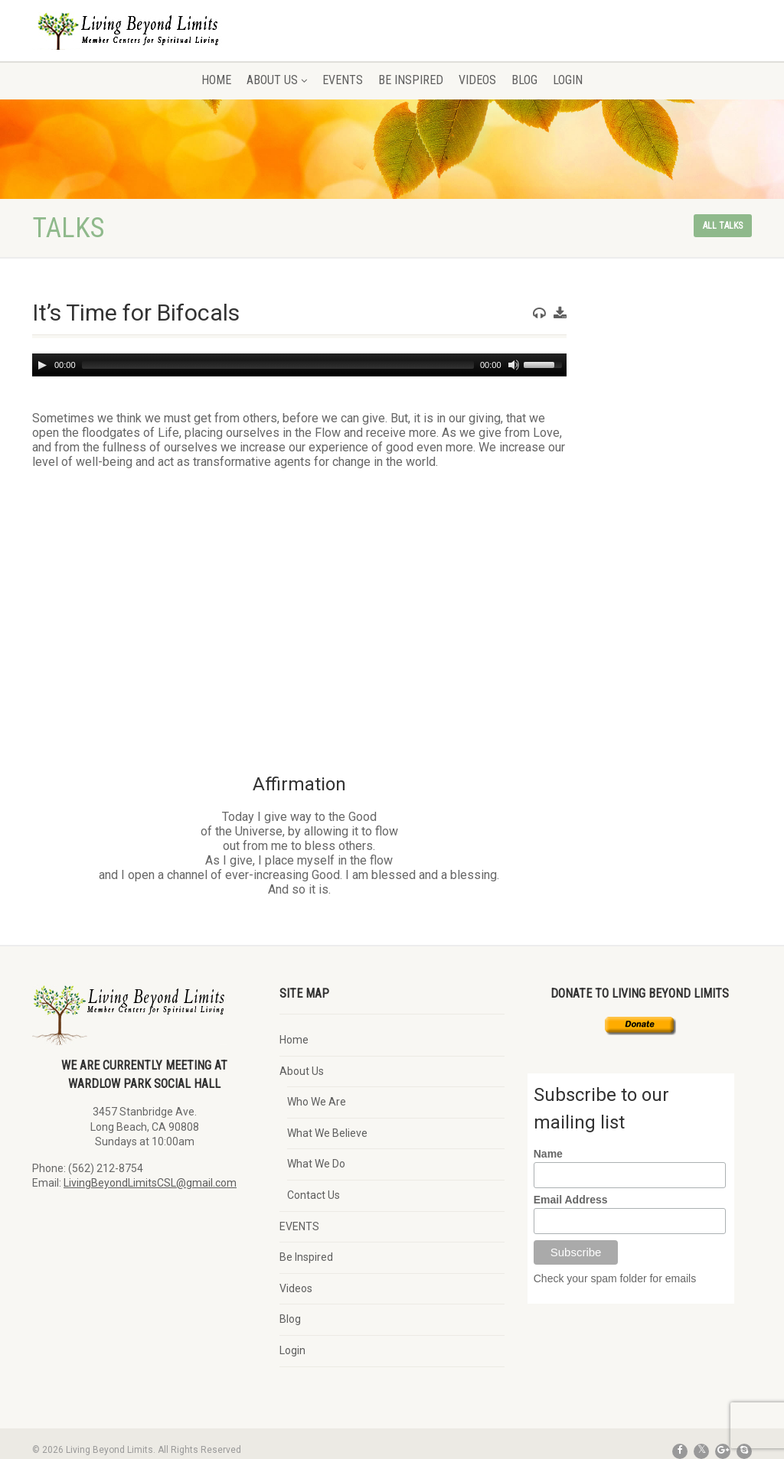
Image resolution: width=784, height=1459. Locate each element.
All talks (723, 225)
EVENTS (342, 80)
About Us (277, 80)
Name (548, 1154)
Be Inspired (410, 80)
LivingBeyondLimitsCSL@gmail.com (150, 1183)
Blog (524, 80)
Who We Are (316, 1102)
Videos (477, 80)
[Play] (42, 365)
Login (568, 80)
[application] (299, 364)
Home (216, 80)
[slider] (278, 365)
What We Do (316, 1164)
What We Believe (327, 1133)
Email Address (571, 1200)
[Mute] (514, 365)
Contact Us (313, 1195)
